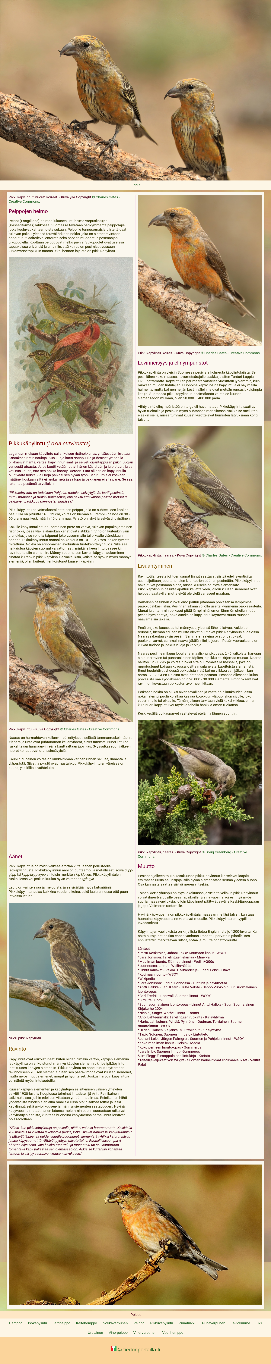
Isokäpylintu (37, 1323)
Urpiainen (95, 1332)
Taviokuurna (240, 1323)
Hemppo (15, 1323)
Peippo (139, 1323)
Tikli (259, 1323)
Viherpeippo (118, 1332)
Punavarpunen (213, 1323)
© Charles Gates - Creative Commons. (90, 729)
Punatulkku (187, 1323)
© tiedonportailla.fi (135, 1350)
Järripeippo (61, 1323)
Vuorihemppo (172, 1332)
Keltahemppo (86, 1323)
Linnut (135, 185)
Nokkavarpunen (115, 1323)
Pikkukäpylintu (161, 1323)
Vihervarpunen (144, 1332)
